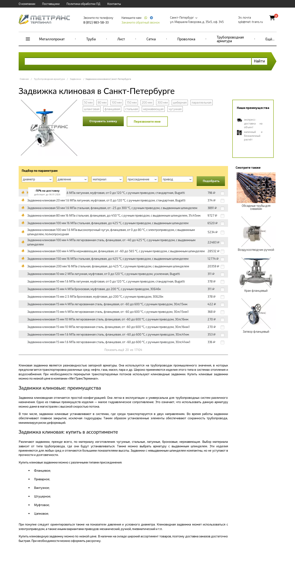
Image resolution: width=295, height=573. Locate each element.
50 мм (88, 102)
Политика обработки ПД (83, 4)
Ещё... (270, 39)
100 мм (117, 102)
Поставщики (51, 4)
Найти (259, 61)
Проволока (186, 39)
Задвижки (75, 79)
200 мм (147, 102)
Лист (121, 39)
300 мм (162, 102)
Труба (91, 39)
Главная (24, 79)
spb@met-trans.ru (250, 22)
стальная (131, 109)
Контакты (114, 4)
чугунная (175, 109)
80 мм (102, 102)
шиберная (180, 102)
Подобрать (211, 181)
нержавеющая (153, 109)
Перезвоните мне (147, 121)
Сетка (151, 39)
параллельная (201, 102)
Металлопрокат (52, 39)
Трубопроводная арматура (230, 39)
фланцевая (112, 109)
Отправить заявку (103, 121)
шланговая (91, 109)
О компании (27, 4)
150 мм (132, 102)
